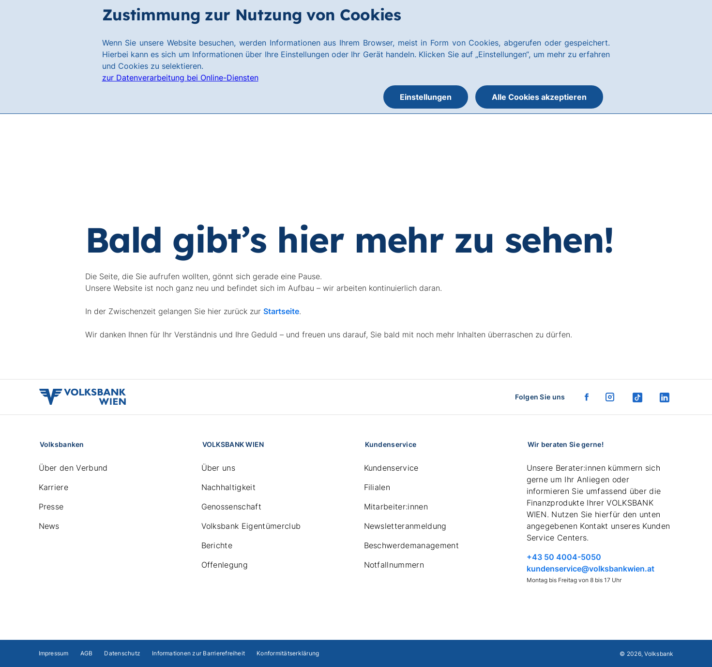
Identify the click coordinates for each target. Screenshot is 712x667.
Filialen (377, 487)
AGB (86, 653)
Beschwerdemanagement (411, 545)
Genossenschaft (231, 506)
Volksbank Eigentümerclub (251, 526)
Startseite (281, 311)
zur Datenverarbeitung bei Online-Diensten (180, 77)
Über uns (218, 468)
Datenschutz (122, 653)
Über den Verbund (73, 468)
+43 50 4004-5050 (564, 557)
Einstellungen (426, 97)
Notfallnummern (394, 565)
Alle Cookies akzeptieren (539, 97)
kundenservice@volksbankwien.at (590, 568)
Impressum (54, 653)
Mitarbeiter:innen (396, 506)
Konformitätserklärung (288, 653)
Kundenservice (391, 468)
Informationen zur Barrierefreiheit (198, 653)
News (49, 526)
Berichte (217, 545)
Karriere (54, 487)
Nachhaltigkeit (228, 487)
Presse (51, 506)
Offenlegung (224, 565)
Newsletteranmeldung (405, 526)
